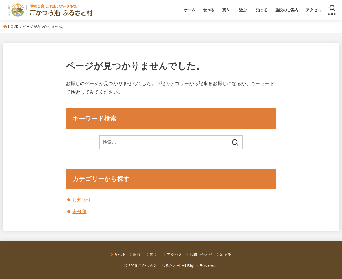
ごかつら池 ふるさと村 (159, 265)
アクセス (313, 10)
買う (226, 10)
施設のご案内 (286, 10)
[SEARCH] (332, 10)
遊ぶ (245, 10)
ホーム (190, 10)
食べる (209, 10)
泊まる (262, 10)
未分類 (79, 211)
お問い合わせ (201, 254)
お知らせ (81, 199)
